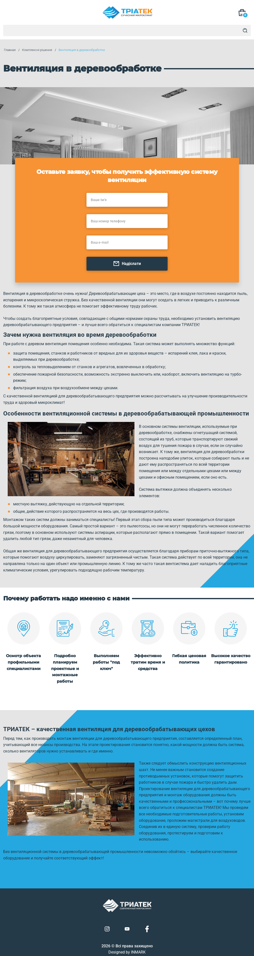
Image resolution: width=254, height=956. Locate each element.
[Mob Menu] (10, 13)
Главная (9, 50)
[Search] (245, 30)
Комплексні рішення (36, 50)
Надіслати (127, 264)
